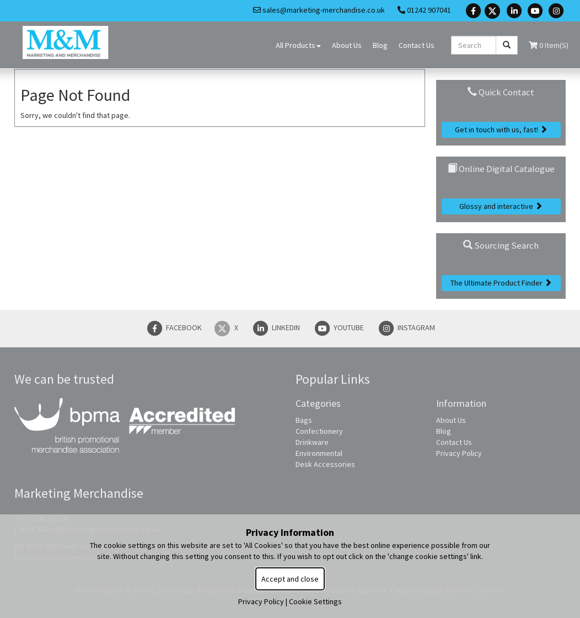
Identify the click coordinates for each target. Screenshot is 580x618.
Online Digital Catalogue (501, 169)
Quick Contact (501, 92)
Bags (304, 420)
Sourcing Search (501, 245)
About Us (347, 45)
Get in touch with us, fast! (501, 130)
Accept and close (290, 579)
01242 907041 (424, 10)
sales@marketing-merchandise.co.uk (319, 10)
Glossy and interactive (501, 206)
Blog (380, 45)
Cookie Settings (315, 601)
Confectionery (319, 431)
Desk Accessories (325, 464)
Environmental (319, 453)
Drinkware (312, 442)
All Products (298, 45)
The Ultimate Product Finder (501, 283)
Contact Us (416, 45)
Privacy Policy (459, 453)
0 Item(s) (548, 45)
